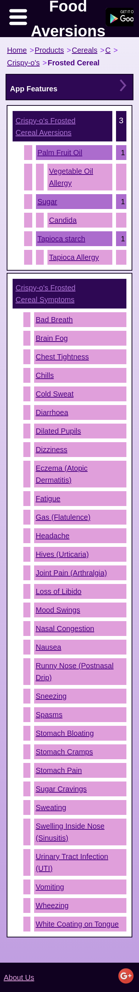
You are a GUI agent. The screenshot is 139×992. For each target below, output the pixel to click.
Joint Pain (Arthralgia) (71, 573)
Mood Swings (58, 610)
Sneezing (51, 696)
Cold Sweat (54, 394)
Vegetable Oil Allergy (71, 177)
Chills (45, 375)
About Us (19, 977)
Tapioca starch (61, 239)
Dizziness (51, 450)
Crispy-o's (23, 63)
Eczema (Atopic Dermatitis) (61, 474)
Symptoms (46, 294)
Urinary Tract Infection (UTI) (72, 862)
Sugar (47, 202)
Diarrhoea (52, 412)
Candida (63, 220)
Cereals (84, 50)
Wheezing (52, 905)
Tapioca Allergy (74, 257)
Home (17, 50)
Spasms (49, 715)
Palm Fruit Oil (59, 153)
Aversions (46, 127)
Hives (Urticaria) (62, 554)
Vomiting (50, 887)
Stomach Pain (59, 770)
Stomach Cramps (64, 752)
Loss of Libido (58, 591)
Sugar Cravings (61, 789)
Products (49, 50)
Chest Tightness (62, 357)
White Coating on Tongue (77, 924)
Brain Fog (52, 338)
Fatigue (48, 499)
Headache (52, 536)
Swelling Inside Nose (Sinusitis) (70, 832)
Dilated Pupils (58, 431)
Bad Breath (54, 320)
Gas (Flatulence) (63, 517)
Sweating (51, 807)
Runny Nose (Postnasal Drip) (74, 672)
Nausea (48, 647)
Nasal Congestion (65, 628)
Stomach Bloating (65, 733)
